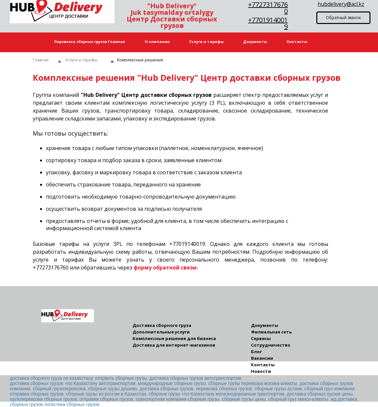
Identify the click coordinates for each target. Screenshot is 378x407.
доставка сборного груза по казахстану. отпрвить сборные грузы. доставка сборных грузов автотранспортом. (126, 378)
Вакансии (262, 358)
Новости (261, 371)
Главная (41, 60)
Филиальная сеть (271, 332)
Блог (256, 351)
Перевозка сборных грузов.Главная (89, 41)
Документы (255, 41)
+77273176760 (268, 7)
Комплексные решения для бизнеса (174, 338)
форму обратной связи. (166, 267)
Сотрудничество (270, 345)
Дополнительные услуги (161, 332)
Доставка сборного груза (162, 325)
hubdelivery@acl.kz (341, 4)
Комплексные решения (140, 60)
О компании (157, 41)
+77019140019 (268, 23)
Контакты (297, 41)
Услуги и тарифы (206, 41)
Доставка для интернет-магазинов (174, 345)
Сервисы (261, 338)
